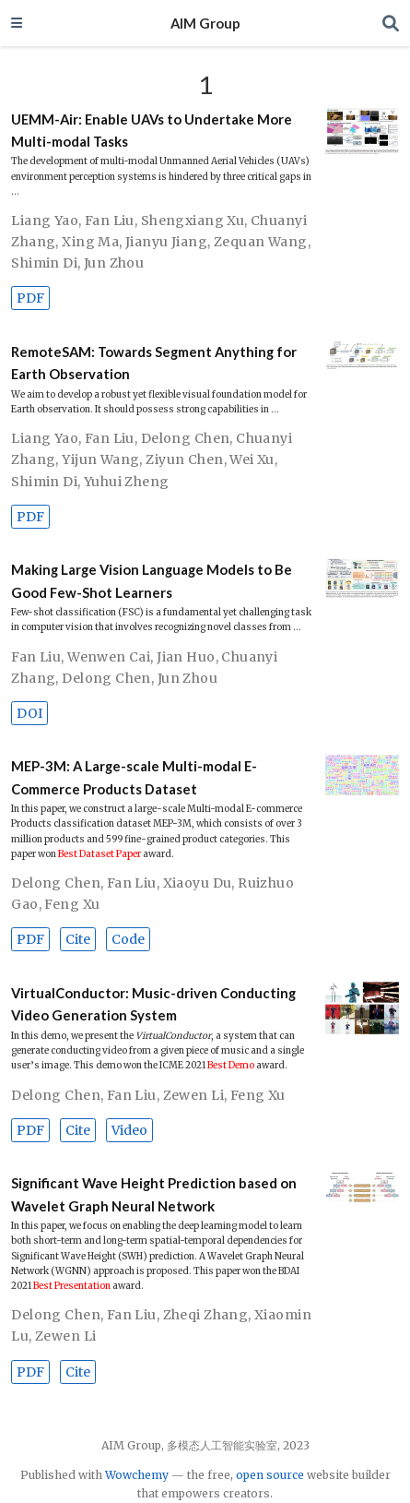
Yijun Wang (100, 459)
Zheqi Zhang (206, 1314)
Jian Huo (186, 657)
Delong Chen (185, 438)
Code (128, 939)
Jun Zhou (114, 263)
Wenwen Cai (108, 657)
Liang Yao (44, 220)
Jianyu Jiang (166, 241)
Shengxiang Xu (192, 220)
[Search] (390, 23)
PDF (30, 298)
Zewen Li (193, 1095)
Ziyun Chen (184, 459)
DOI (29, 713)
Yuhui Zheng (127, 481)
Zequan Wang (261, 241)
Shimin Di (44, 263)
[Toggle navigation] (16, 22)
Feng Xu (72, 904)
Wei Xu (252, 459)
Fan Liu (110, 220)
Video (129, 1130)
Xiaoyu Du (197, 883)
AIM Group (205, 23)
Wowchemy (137, 1475)
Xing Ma (90, 241)
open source (270, 1475)
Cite (77, 939)
